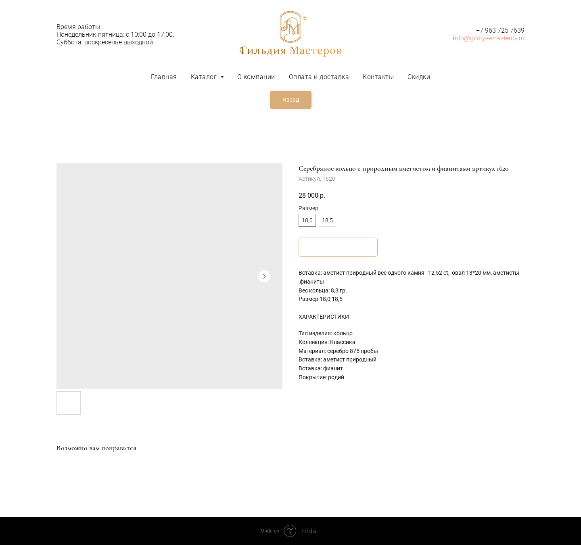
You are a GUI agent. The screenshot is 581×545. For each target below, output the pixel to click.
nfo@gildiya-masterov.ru (490, 38)
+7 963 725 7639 (500, 30)
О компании (256, 77)
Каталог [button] (205, 77)
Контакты (378, 77)
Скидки (419, 77)
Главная (164, 77)
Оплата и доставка (319, 77)
